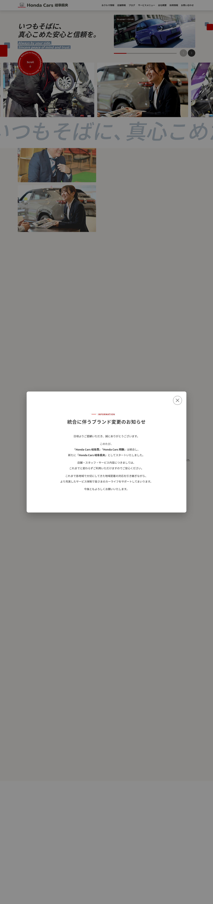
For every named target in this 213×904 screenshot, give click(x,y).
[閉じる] (177, 400)
